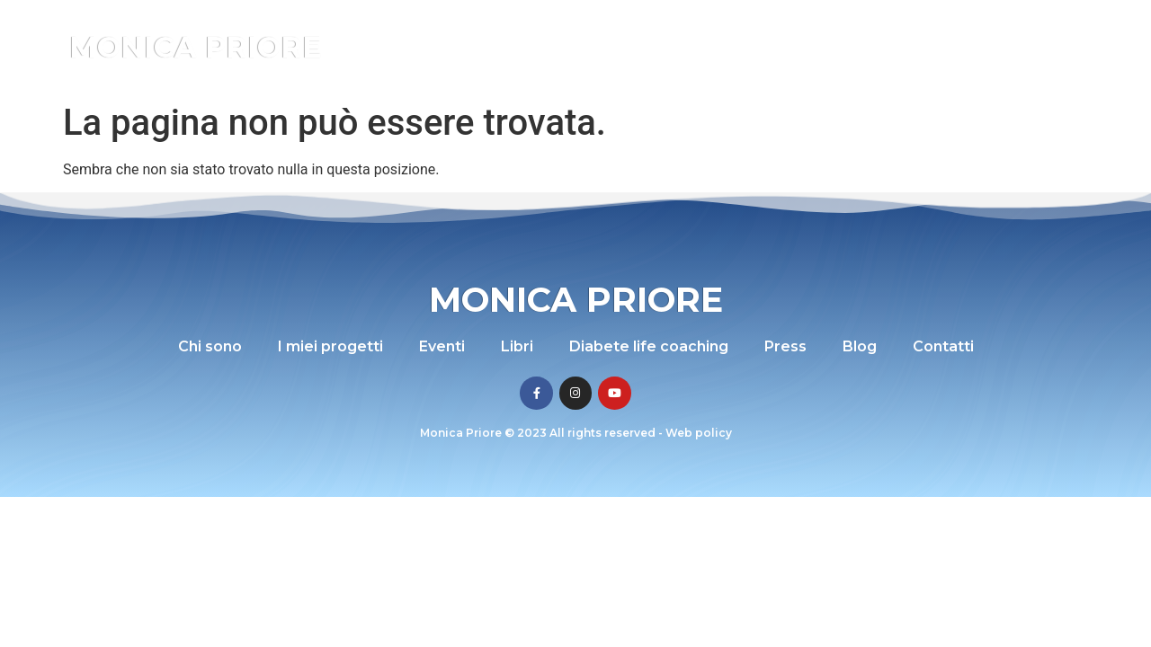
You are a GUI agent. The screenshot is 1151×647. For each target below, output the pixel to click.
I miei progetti (541, 47)
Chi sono (441, 47)
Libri (689, 47)
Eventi (632, 47)
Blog (969, 47)
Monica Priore (195, 47)
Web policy (698, 432)
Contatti (1034, 47)
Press (913, 47)
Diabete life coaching (799, 47)
